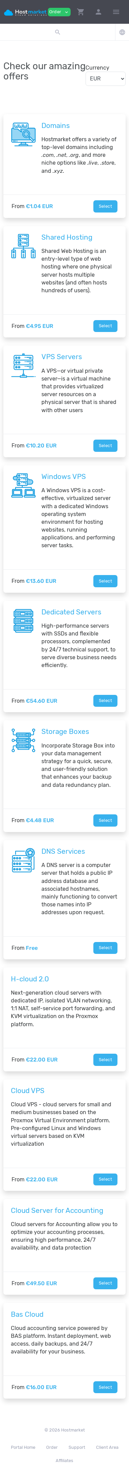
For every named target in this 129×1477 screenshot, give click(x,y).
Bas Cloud (27, 1314)
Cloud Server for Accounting (57, 1210)
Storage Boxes (65, 731)
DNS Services (63, 851)
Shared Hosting (66, 237)
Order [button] (59, 12)
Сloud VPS (27, 1091)
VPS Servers (61, 357)
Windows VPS (63, 477)
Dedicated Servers (71, 612)
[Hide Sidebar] (116, 12)
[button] (80, 12)
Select (105, 206)
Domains (55, 126)
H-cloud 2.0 (30, 979)
